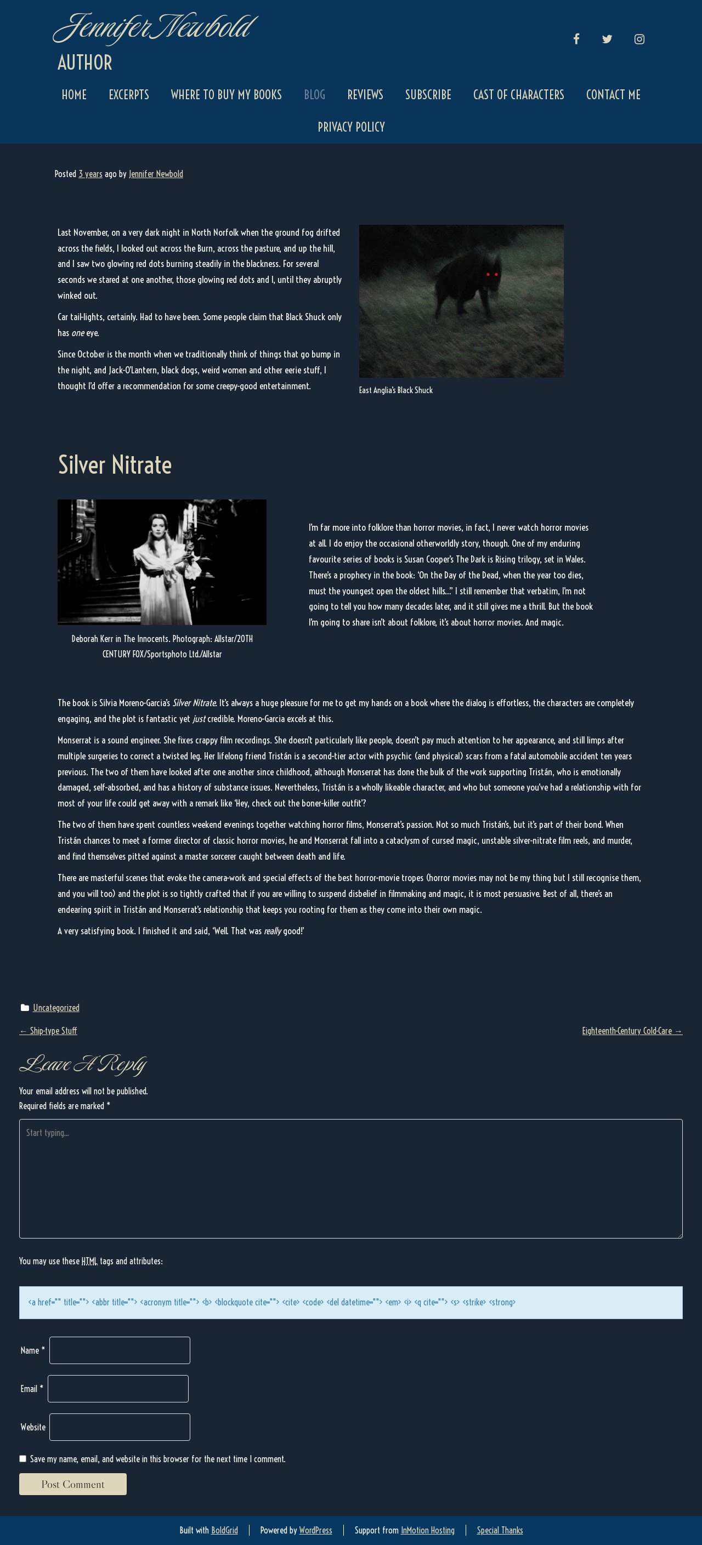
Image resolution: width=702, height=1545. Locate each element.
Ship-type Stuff (48, 1030)
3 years (90, 173)
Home (74, 95)
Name (33, 1350)
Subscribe (428, 95)
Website (33, 1427)
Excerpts (129, 95)
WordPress (315, 1530)
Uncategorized (56, 1007)
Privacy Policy (351, 127)
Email (32, 1388)
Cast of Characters (518, 95)
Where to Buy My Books (226, 95)
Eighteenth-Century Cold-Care (632, 1030)
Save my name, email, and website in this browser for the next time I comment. (158, 1458)
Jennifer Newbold (152, 26)
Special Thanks (500, 1530)
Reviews (365, 95)
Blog (314, 95)
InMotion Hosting (428, 1530)
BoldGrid (224, 1530)
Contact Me (613, 95)
